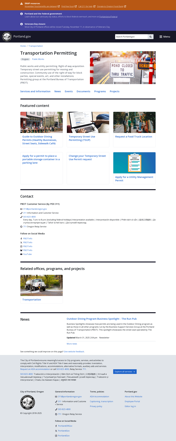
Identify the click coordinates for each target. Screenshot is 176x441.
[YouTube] (26, 254)
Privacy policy (96, 406)
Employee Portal (132, 401)
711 (84, 369)
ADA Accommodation (99, 396)
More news (72, 343)
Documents (83, 91)
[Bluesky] (26, 250)
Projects (114, 91)
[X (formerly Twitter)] (26, 242)
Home (23, 46)
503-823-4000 (62, 369)
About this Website (133, 396)
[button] (164, 36)
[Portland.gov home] (16, 37)
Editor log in (130, 406)
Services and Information (35, 91)
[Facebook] (26, 238)
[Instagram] (26, 246)
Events (69, 91)
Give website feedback (74, 351)
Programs (100, 91)
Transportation (35, 46)
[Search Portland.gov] (131, 36)
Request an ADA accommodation (35, 369)
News (57, 91)
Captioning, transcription (101, 401)
